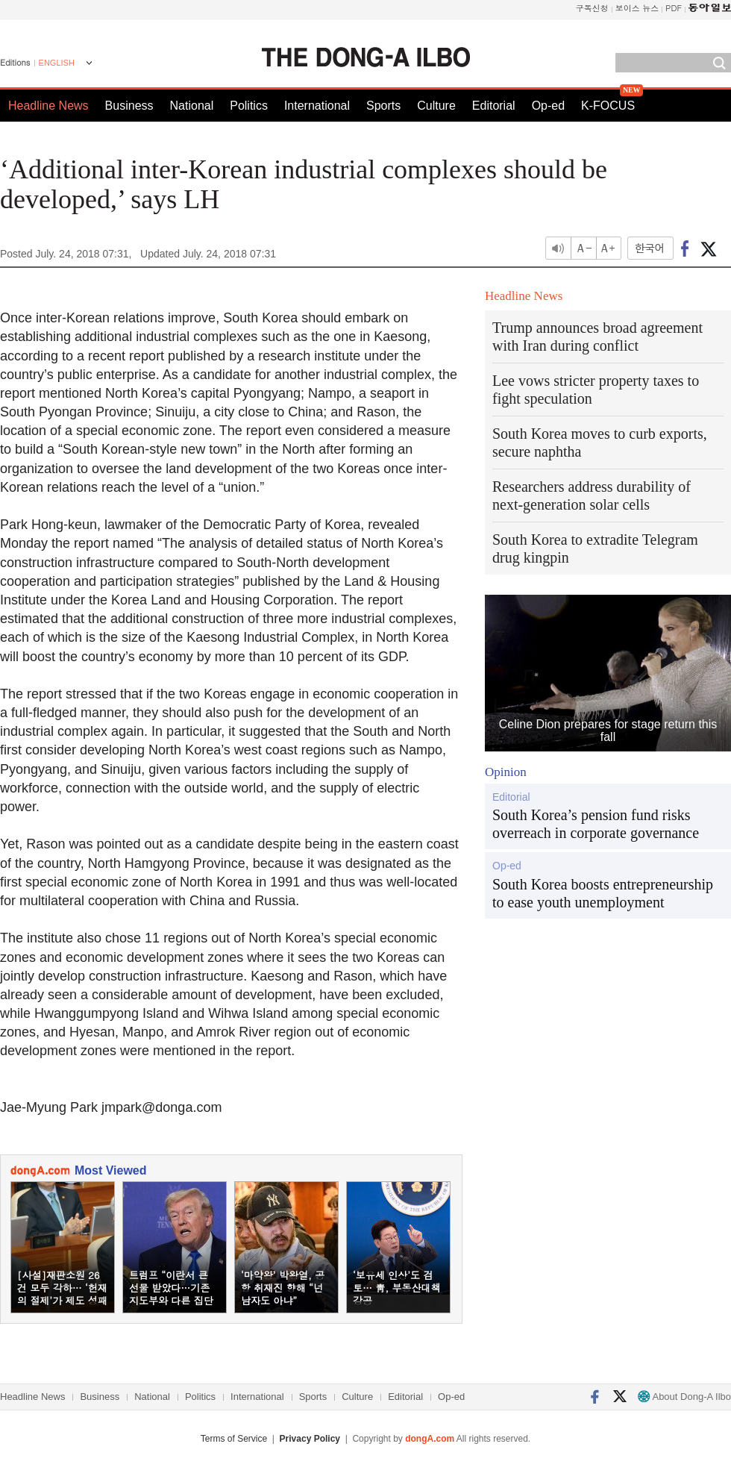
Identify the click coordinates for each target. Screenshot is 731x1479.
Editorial (493, 105)
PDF (673, 7)
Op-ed (548, 105)
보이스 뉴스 (637, 7)
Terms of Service (234, 1438)
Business (129, 105)
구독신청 (592, 7)
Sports (383, 105)
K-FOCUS (608, 105)
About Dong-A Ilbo (684, 1396)
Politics (249, 105)
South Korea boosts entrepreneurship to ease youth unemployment (602, 893)
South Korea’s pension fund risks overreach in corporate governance (595, 824)
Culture (436, 105)
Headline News (48, 105)
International (317, 105)
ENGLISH (57, 62)
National (192, 105)
